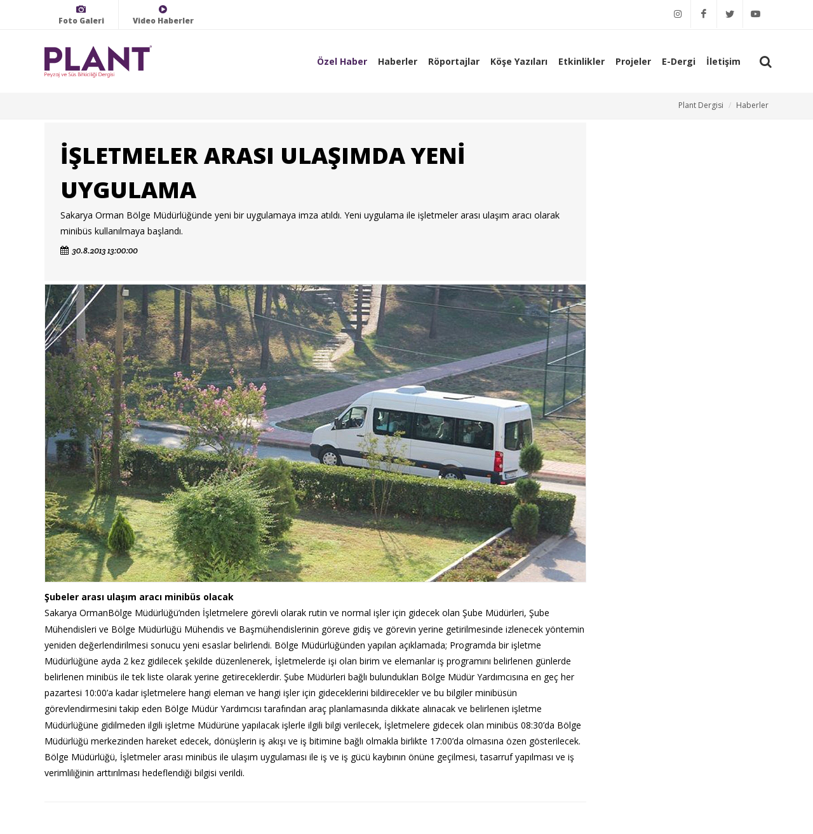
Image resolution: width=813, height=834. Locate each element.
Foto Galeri (81, 15)
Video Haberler (163, 15)
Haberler (397, 61)
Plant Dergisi (700, 105)
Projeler (633, 61)
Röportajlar (454, 61)
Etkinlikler (581, 61)
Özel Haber (342, 61)
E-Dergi (678, 61)
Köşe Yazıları (519, 61)
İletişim (723, 61)
